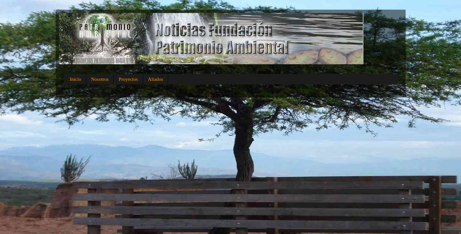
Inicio (75, 79)
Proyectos (128, 79)
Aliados (155, 79)
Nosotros (100, 79)
